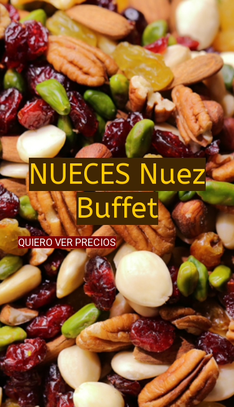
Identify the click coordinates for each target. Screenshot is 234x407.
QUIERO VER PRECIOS (67, 242)
